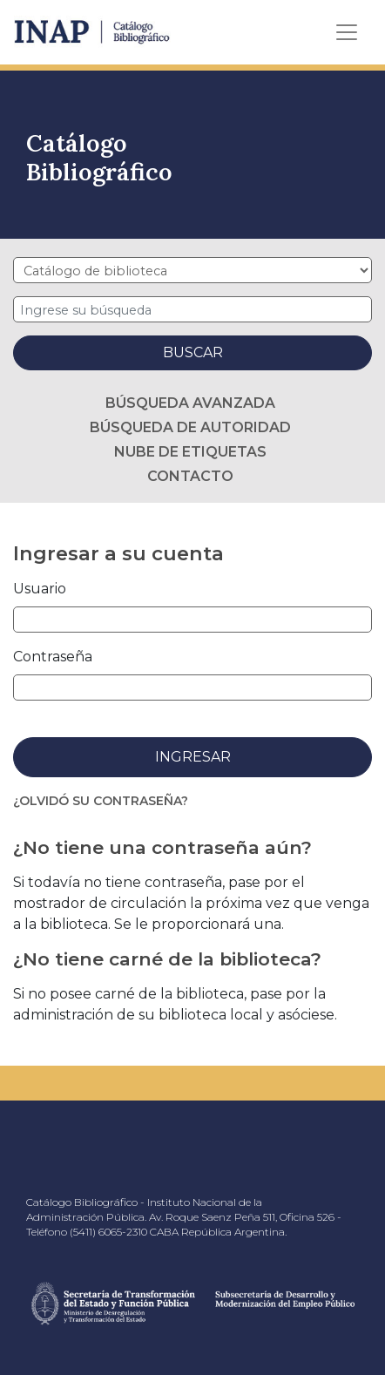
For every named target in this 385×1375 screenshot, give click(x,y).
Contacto (190, 476)
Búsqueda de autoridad (190, 427)
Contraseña (52, 656)
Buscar (193, 352)
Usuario (39, 588)
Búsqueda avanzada (190, 403)
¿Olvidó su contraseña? (100, 801)
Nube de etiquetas (190, 452)
